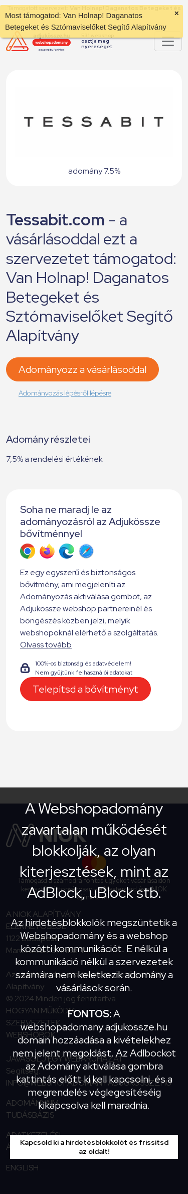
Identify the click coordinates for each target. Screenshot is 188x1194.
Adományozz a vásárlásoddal (82, 369)
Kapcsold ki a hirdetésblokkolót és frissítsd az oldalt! (94, 1147)
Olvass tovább (46, 644)
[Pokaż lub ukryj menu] (168, 41)
